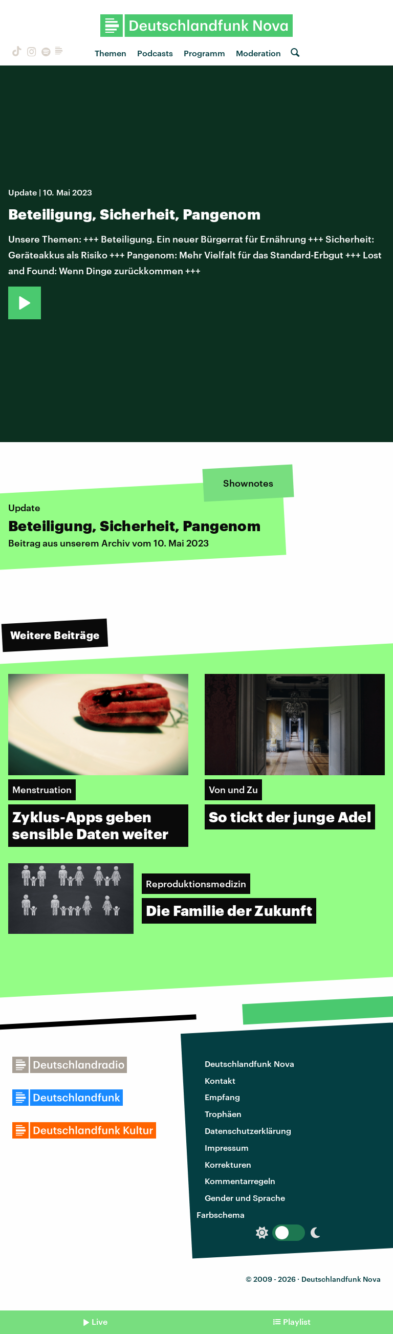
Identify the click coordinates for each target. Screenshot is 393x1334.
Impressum (227, 1147)
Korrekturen (228, 1164)
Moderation (258, 53)
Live (99, 1321)
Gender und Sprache (245, 1197)
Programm (204, 53)
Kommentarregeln (240, 1181)
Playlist (297, 1321)
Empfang (222, 1097)
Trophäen (223, 1114)
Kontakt (220, 1080)
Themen (110, 53)
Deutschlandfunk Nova (249, 1063)
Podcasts (155, 53)
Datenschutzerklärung (248, 1130)
